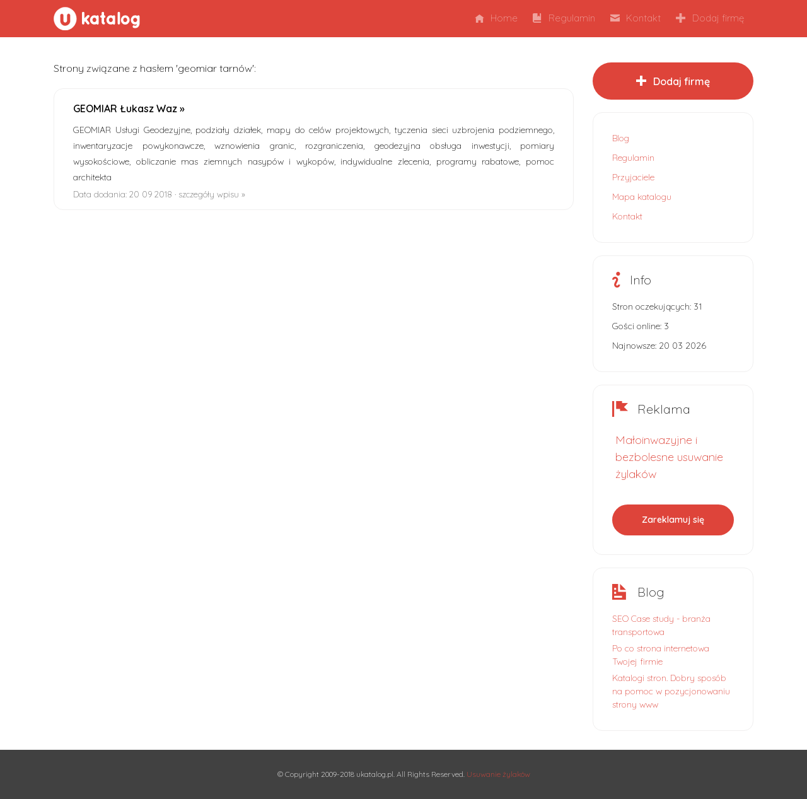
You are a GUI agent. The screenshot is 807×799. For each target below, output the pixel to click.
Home (496, 18)
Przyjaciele (633, 177)
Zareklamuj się (673, 519)
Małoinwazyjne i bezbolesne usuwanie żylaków (669, 457)
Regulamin (564, 18)
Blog (620, 138)
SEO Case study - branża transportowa (661, 625)
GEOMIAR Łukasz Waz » (129, 108)
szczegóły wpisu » (211, 194)
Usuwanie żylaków (498, 774)
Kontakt (635, 18)
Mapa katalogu (641, 196)
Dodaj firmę (710, 18)
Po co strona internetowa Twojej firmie (660, 655)
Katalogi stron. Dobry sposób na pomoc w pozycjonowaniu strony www (671, 691)
